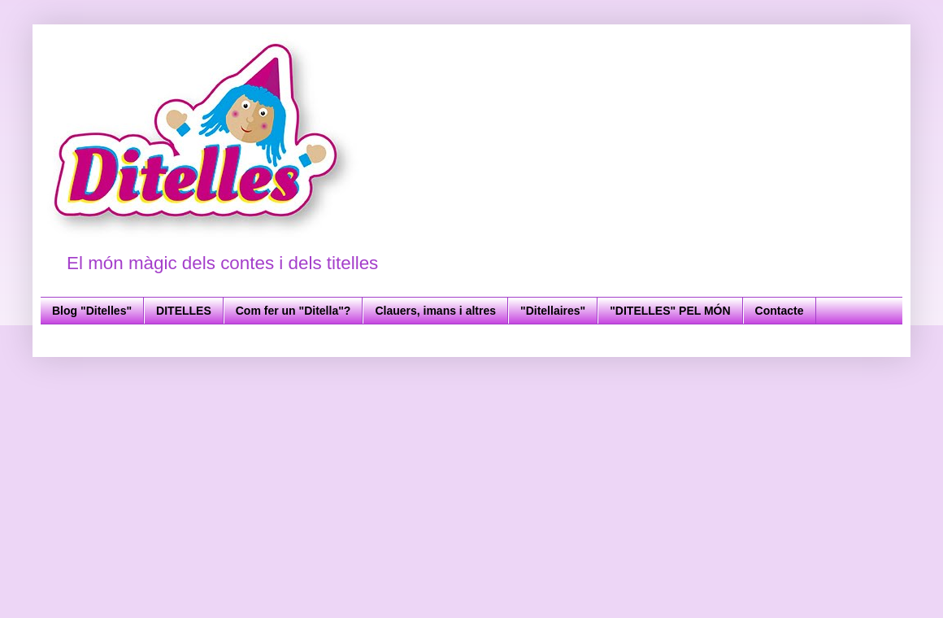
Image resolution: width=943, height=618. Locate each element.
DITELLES (183, 310)
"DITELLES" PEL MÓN (670, 310)
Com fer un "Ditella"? (293, 310)
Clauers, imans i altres (435, 310)
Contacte (779, 310)
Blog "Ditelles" (92, 310)
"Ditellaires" (552, 310)
